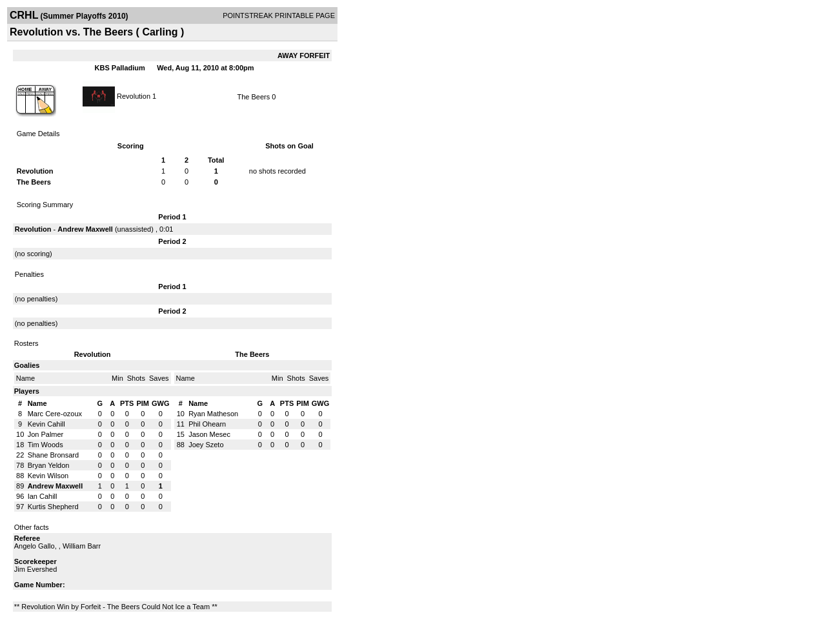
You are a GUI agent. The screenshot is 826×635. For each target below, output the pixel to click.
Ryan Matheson (213, 414)
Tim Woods (45, 445)
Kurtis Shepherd (53, 506)
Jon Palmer (46, 434)
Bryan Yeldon (49, 465)
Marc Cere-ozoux (55, 414)
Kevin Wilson (48, 475)
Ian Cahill (42, 496)
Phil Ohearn (207, 424)
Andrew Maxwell (85, 229)
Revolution (133, 95)
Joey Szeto (205, 445)
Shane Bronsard (53, 455)
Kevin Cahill (46, 424)
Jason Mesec (209, 434)
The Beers (253, 97)
